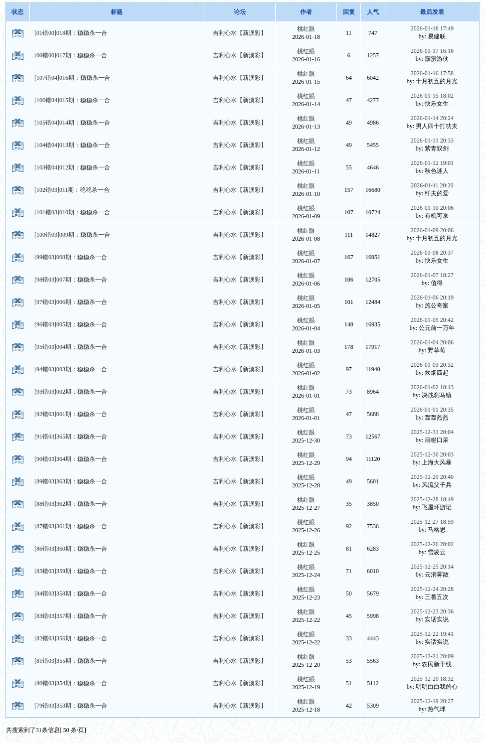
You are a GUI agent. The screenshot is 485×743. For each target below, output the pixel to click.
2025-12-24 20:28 (432, 589)
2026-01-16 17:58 (432, 73)
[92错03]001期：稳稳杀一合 (70, 414)
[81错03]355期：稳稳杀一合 (70, 660)
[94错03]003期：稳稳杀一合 (70, 369)
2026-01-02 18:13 (432, 387)
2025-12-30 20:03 (432, 454)
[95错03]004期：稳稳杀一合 (70, 346)
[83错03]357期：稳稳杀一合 (70, 615)
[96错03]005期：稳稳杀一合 (70, 324)
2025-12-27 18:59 (432, 521)
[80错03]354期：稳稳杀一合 (70, 683)
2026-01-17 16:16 (432, 50)
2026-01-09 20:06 (432, 230)
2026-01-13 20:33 (432, 140)
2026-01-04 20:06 (432, 342)
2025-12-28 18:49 (432, 499)
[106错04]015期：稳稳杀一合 (72, 100)
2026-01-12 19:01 (432, 162)
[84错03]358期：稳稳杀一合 (70, 593)
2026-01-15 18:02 (432, 95)
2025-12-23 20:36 (432, 611)
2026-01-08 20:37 (432, 252)
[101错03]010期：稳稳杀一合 (72, 212)
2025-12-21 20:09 (432, 656)
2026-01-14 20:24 (432, 118)
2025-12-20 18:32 (432, 678)
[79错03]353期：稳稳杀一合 (70, 705)
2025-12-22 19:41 (432, 633)
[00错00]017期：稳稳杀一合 (70, 55)
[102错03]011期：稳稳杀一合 (72, 189)
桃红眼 (306, 28)
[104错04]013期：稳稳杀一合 (72, 145)
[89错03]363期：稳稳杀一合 (70, 481)
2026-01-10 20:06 (432, 207)
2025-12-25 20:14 (432, 566)
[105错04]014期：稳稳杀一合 (72, 122)
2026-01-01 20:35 (432, 409)
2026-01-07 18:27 (432, 275)
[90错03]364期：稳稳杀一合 (70, 458)
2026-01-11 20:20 (432, 185)
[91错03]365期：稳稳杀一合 (70, 436)
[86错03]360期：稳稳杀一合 (70, 548)
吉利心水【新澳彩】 (240, 32)
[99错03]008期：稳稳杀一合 (70, 257)
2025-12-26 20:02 (432, 544)
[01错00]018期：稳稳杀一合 (70, 32)
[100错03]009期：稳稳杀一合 (72, 234)
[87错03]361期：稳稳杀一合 (70, 526)
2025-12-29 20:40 (432, 476)
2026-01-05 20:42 (432, 319)
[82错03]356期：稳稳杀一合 (70, 638)
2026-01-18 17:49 (432, 28)
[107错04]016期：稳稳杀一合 (72, 77)
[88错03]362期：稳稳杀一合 (70, 503)
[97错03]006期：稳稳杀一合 (70, 301)
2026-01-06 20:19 (432, 297)
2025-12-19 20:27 (432, 701)
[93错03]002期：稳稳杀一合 (70, 391)
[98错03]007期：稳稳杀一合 (70, 279)
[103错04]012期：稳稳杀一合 (72, 167)
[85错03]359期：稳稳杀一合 (70, 571)
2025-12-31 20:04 (432, 432)
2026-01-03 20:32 (432, 364)
